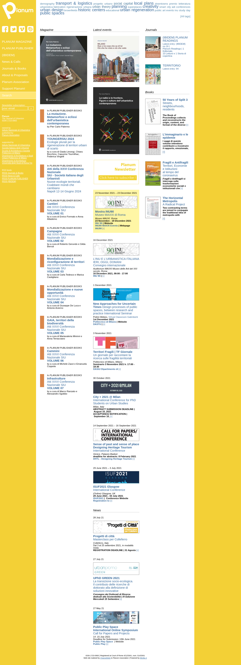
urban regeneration (137, 10)
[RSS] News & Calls (11, 176)
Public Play (99, 644)
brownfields (70, 10)
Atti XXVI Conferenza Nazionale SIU (61, 208)
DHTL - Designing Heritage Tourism (112, 459)
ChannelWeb (105, 658)
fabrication (59, 6)
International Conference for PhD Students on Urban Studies (114, 400)
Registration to (101, 501)
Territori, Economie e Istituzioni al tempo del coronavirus (175, 169)
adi (173, 6)
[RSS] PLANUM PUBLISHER (15, 179)
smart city (165, 6)
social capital (123, 3)
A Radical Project (174, 201)
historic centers (91, 10)
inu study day (182, 10)
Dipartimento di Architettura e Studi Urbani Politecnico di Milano (17, 157)
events (170, 10)
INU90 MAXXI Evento (106, 225)
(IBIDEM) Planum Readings (175, 39)
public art (160, 10)
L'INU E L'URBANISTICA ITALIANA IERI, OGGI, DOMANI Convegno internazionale (116, 262)
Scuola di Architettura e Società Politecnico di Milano (16, 152)
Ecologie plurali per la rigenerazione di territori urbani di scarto (67, 143)
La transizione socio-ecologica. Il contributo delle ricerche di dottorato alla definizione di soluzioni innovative (113, 584)
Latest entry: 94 (170, 69)
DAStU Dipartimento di (105, 369)
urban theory (101, 6)
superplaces (135, 6)
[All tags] (185, 16)
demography (47, 3)
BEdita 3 (143, 658)
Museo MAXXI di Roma (110, 213)
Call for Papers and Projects (115, 630)
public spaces (52, 13)
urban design (52, 10)
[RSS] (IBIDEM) (9, 181)
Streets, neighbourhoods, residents (175, 104)
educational (112, 10)
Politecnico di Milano (104, 322)
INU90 (98, 228)
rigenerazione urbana (79, 6)
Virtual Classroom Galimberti (123, 317)
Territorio (172, 65)
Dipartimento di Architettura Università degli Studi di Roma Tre (17, 162)
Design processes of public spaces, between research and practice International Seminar (115, 308)
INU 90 (98, 223)
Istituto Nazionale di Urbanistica (16, 130)
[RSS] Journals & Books (12, 173)
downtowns (161, 3)
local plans (144, 3)
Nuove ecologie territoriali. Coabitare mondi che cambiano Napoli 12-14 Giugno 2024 (65, 180)
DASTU (97, 324)
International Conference (116, 447)
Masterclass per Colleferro (110, 538)
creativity (150, 6)
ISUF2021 (98, 498)
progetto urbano (102, 3)
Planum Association (10, 135)
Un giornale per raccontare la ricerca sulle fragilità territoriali (112, 355)
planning (119, 6)
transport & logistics (74, 3)
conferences (183, 6)
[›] (103, 228)
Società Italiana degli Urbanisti (15, 148)
